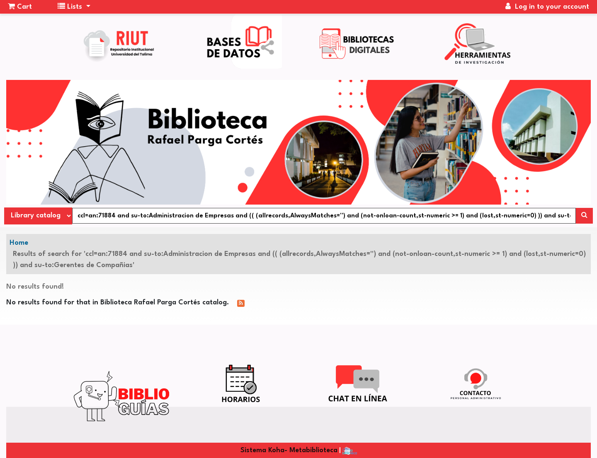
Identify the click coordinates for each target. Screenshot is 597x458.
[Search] (584, 216)
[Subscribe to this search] (241, 302)
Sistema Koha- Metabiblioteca (288, 450)
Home (19, 242)
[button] (20, 7)
